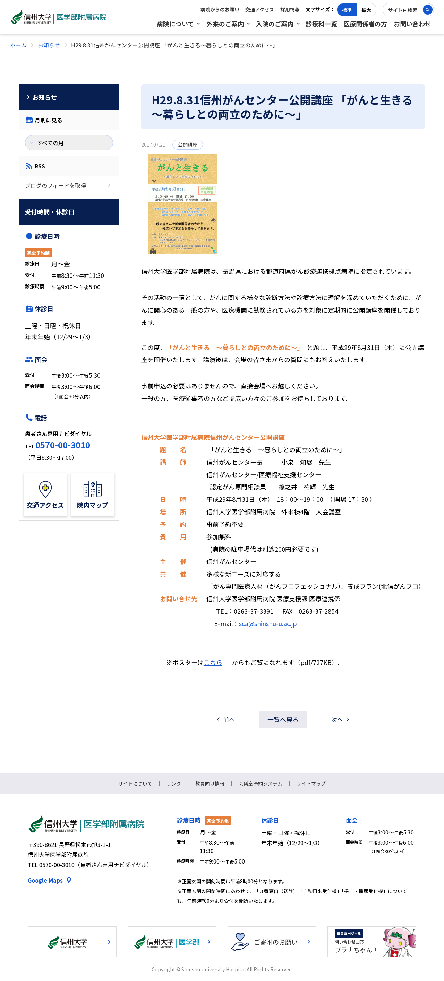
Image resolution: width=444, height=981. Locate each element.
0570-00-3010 (62, 445)
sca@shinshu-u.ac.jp (268, 623)
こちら (213, 662)
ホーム (18, 45)
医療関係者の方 (365, 23)
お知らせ (49, 45)
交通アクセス (259, 9)
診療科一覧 (321, 23)
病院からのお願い (219, 9)
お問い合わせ (412, 23)
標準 (347, 9)
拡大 (366, 9)
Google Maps (45, 880)
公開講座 (187, 144)
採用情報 (290, 9)
